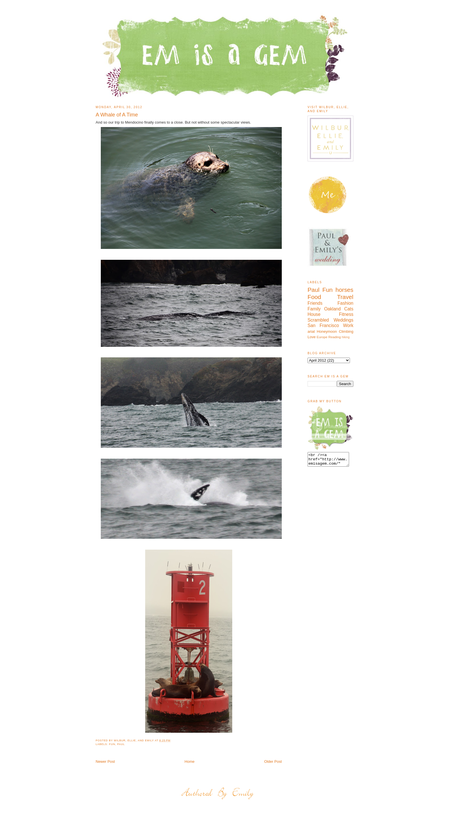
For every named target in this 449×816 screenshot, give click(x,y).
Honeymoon (327, 331)
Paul (121, 744)
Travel (345, 297)
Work (348, 325)
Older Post (273, 761)
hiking (346, 337)
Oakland (332, 308)
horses (344, 289)
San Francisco (323, 325)
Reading (334, 337)
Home (190, 761)
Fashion (345, 303)
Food (314, 297)
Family (314, 308)
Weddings (343, 320)
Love (312, 337)
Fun (112, 744)
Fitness (346, 314)
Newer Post (105, 761)
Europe (322, 337)
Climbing (346, 331)
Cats (348, 308)
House (314, 314)
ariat (311, 331)
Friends (315, 303)
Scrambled (318, 320)
